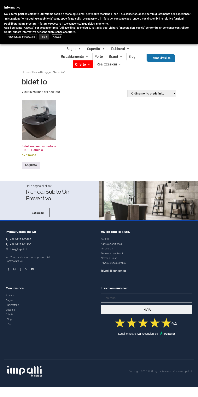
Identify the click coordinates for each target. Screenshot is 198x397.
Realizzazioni (109, 64)
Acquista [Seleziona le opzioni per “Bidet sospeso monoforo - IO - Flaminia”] (31, 165)
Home (26, 72)
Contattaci (26, 259)
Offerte (82, 64)
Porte (99, 56)
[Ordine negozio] (151, 93)
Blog (132, 56)
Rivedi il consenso (113, 371)
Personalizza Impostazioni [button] (21, 36)
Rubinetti (120, 49)
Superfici (96, 49)
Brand (116, 56)
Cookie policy (90, 18)
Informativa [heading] (12, 7)
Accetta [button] (57, 36)
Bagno (74, 49)
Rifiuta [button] (44, 36)
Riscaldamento (75, 56)
